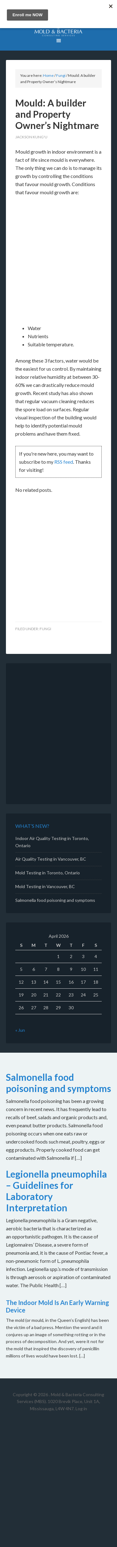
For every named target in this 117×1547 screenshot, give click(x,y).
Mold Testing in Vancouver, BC (45, 886)
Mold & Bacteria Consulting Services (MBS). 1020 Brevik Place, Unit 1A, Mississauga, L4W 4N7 (60, 1401)
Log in (81, 1408)
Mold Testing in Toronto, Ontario (47, 872)
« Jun (20, 1030)
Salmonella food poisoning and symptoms (55, 900)
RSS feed (63, 462)
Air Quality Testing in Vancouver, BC (50, 859)
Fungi (45, 628)
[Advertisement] (58, 263)
